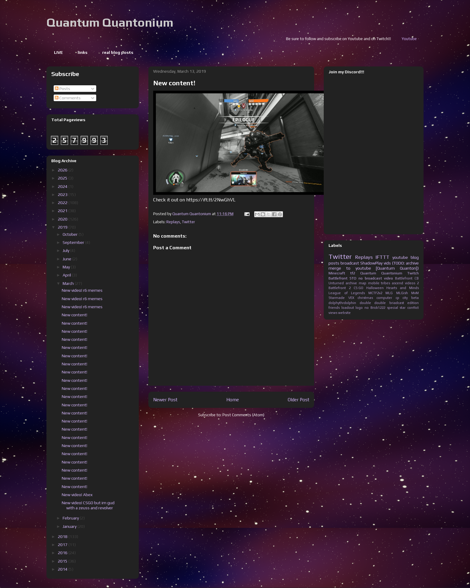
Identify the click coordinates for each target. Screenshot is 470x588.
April (67, 275)
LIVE (58, 52)
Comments (68, 97)
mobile (373, 283)
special (392, 307)
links (83, 52)
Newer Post (165, 399)
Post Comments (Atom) (243, 415)
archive (351, 283)
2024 (63, 186)
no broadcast (370, 278)
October (71, 234)
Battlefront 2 (340, 288)
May (67, 267)
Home (232, 399)
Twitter (188, 222)
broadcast (350, 263)
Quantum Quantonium (109, 22)
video (388, 278)
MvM (415, 293)
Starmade (337, 298)
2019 (63, 227)
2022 (63, 202)
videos (410, 283)
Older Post (298, 399)
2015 (63, 561)
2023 (63, 194)
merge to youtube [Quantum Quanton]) (374, 268)
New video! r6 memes (82, 290)
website (344, 312)
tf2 (352, 273)
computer (384, 298)
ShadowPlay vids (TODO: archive (389, 263)
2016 (63, 552)
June (67, 258)
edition (413, 303)
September (74, 242)
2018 (63, 536)
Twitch (413, 273)
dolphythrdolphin (342, 303)
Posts (62, 88)
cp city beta (407, 298)
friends (334, 307)
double (365, 303)
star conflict (409, 307)
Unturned (336, 283)
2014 (63, 569)
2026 (63, 170)
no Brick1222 (374, 307)
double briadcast (389, 303)
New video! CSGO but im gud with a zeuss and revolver (88, 505)
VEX (351, 298)
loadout (347, 307)
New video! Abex (77, 494)
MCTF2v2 (375, 293)
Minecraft (337, 273)
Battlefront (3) (407, 278)
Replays (173, 222)
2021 (63, 210)
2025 (63, 178)
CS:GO (358, 288)
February (71, 518)
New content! (74, 314)
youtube (400, 257)
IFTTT (382, 257)
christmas (365, 298)
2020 (63, 219)
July (66, 250)
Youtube (418, 39)
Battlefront (338, 278)
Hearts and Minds (402, 288)
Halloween (375, 288)
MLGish (402, 293)
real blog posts (117, 52)
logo (359, 307)
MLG (389, 293)
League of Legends (347, 293)
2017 (63, 544)
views (333, 312)
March (69, 283)
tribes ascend (392, 283)
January (70, 526)
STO (353, 278)
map (362, 283)
